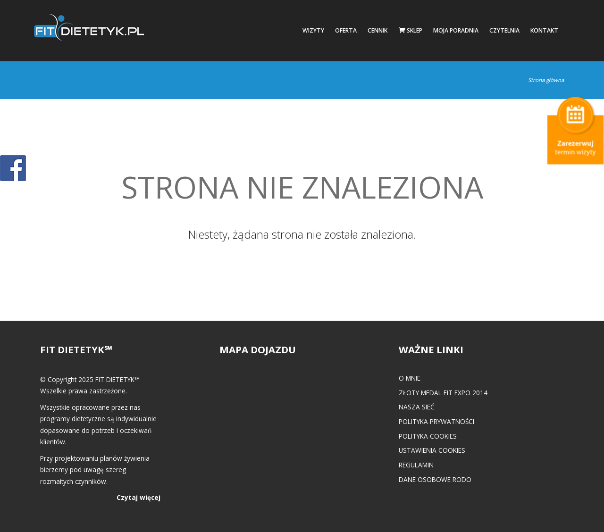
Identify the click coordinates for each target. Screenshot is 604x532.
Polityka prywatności (436, 421)
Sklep (410, 30)
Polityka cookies (428, 436)
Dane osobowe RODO (435, 479)
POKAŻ (13, 168)
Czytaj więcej (138, 497)
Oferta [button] (346, 30)
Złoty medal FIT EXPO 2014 (443, 392)
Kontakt (544, 30)
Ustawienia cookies (432, 450)
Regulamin (416, 464)
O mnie (409, 378)
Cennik (377, 30)
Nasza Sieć (417, 406)
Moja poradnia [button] (455, 30)
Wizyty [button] (313, 30)
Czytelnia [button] (504, 30)
